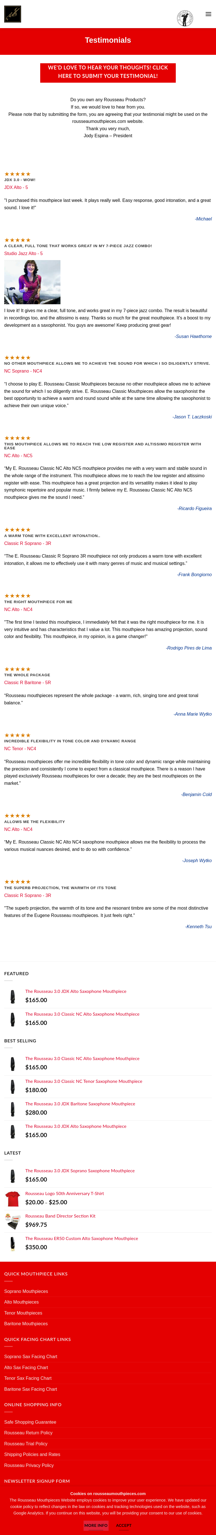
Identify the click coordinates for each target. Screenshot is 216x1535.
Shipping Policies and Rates (32, 1454)
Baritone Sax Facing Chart (30, 1389)
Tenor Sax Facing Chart (27, 1378)
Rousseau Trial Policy (26, 1443)
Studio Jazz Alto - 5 (23, 253)
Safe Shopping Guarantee (30, 1422)
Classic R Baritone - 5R (27, 682)
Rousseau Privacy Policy (29, 1465)
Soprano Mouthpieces (26, 1291)
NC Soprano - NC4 (23, 371)
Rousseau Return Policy (28, 1432)
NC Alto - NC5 (18, 455)
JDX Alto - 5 (16, 187)
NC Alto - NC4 (18, 609)
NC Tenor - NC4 (20, 748)
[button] (208, 14)
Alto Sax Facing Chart (26, 1367)
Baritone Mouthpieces (26, 1323)
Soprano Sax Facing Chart (30, 1356)
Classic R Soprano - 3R (27, 543)
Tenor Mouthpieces (23, 1313)
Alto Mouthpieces (21, 1302)
